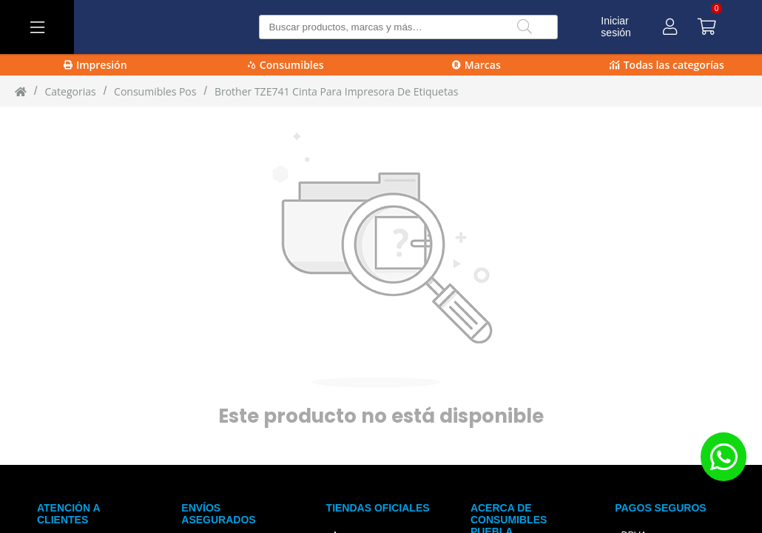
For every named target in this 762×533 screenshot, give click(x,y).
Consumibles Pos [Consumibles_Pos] (155, 91)
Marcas (476, 65)
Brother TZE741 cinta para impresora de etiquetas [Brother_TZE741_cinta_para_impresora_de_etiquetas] (337, 91)
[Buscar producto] (408, 27)
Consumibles (286, 65)
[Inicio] (21, 91)
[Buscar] (524, 27)
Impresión (95, 65)
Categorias (69, 91)
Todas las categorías (667, 65)
